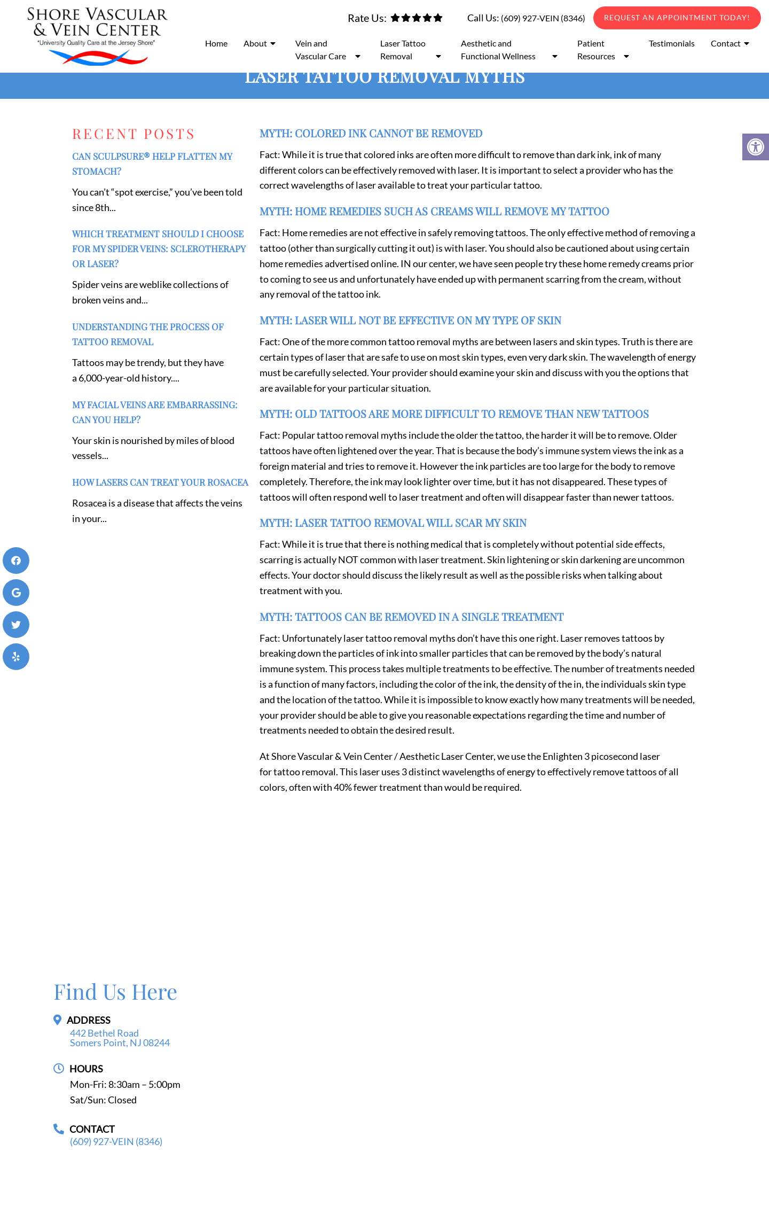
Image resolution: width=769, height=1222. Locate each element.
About (255, 43)
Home (216, 43)
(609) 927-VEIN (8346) (543, 18)
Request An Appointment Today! (677, 17)
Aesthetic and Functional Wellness (498, 49)
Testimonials (672, 43)
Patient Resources (596, 49)
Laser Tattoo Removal (403, 49)
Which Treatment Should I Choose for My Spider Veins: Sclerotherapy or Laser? (158, 248)
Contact (726, 43)
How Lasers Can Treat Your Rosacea (160, 482)
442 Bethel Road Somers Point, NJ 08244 (120, 1037)
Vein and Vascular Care (320, 49)
